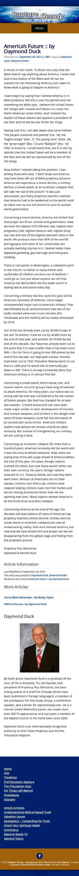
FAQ (6, 773)
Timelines (10, 777)
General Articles (19, 60)
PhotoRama (11, 795)
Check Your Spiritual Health (22, 825)
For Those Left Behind (18, 791)
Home (8, 769)
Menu (39, 28)
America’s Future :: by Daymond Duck (48, 579)
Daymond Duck (39, 575)
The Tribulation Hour (17, 786)
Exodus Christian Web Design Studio (31, 864)
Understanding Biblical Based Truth (27, 812)
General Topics (14, 838)
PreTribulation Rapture (19, 782)
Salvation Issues (14, 816)
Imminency (11, 830)
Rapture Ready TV (15, 834)
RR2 (47, 56)
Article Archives (14, 808)
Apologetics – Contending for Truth (27, 821)
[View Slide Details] (39, 14)
